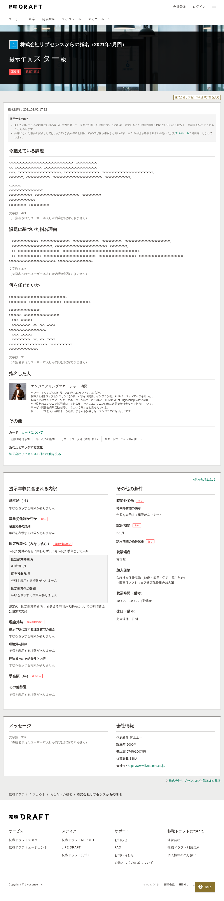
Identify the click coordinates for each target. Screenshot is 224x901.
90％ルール (182, 133)
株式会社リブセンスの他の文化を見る (35, 454)
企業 (32, 19)
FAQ (118, 847)
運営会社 (174, 840)
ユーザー (15, 19)
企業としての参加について (134, 862)
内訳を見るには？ (204, 479)
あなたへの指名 (61, 794)
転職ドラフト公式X (76, 855)
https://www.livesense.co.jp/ (146, 766)
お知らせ (121, 840)
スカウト (39, 794)
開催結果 (48, 19)
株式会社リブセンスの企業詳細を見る (197, 97)
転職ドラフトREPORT (78, 840)
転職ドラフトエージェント (28, 847)
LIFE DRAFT (71, 847)
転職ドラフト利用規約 (184, 847)
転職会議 (169, 884)
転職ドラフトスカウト (25, 840)
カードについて (32, 432)
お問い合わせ (124, 855)
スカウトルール (99, 19)
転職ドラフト (18, 794)
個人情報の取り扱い (182, 855)
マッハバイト (151, 884)
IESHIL (183, 884)
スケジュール (71, 19)
